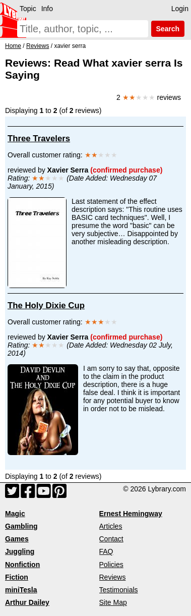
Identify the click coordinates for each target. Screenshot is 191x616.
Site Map (113, 602)
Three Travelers (39, 138)
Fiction (16, 577)
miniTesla (21, 590)
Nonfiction (22, 565)
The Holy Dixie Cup (46, 305)
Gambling (21, 526)
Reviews (112, 577)
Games (17, 539)
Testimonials (118, 590)
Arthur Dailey (27, 602)
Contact (111, 539)
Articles (110, 526)
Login (179, 9)
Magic (15, 514)
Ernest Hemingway (130, 514)
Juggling (19, 551)
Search (167, 29)
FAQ (106, 551)
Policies (111, 565)
